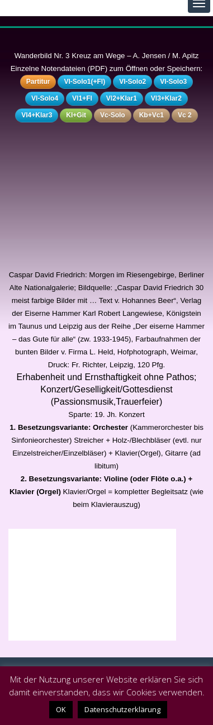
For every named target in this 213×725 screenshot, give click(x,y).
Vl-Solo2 (132, 82)
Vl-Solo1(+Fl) (84, 82)
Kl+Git (76, 115)
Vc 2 (185, 115)
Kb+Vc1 (151, 115)
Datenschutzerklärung (122, 709)
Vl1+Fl (82, 98)
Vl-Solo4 (44, 98)
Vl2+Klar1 (121, 98)
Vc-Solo (112, 115)
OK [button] (61, 709)
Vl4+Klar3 (36, 115)
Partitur (38, 82)
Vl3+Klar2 (166, 98)
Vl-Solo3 (173, 82)
